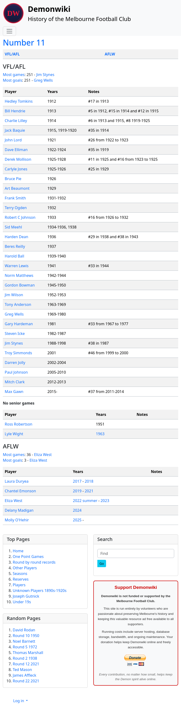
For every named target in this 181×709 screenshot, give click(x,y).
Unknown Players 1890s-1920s (39, 590)
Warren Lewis (17, 265)
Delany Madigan (19, 510)
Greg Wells (43, 80)
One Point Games (28, 556)
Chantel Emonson (20, 491)
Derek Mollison (18, 159)
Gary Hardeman (19, 323)
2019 (77, 491)
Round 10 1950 (26, 635)
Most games (14, 74)
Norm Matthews (19, 275)
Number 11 (24, 42)
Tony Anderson (18, 304)
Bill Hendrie (15, 111)
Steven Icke (15, 333)
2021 (89, 491)
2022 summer (85, 500)
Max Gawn (14, 391)
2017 (77, 481)
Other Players (25, 567)
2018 (89, 481)
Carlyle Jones (16, 169)
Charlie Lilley (16, 120)
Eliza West (43, 454)
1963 (100, 433)
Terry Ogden (16, 207)
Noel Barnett (24, 641)
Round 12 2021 (26, 664)
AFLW (110, 54)
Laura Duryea (17, 481)
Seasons (20, 573)
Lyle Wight (14, 433)
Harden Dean (16, 236)
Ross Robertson (18, 424)
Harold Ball (14, 256)
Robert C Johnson (20, 217)
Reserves (21, 579)
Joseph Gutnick (26, 596)
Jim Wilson (14, 294)
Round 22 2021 (26, 681)
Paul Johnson (16, 372)
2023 (105, 500)
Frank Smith (15, 198)
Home (18, 550)
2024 (77, 510)
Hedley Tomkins (19, 101)
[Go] (101, 563)
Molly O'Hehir (17, 520)
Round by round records (34, 562)
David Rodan (24, 630)
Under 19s (22, 601)
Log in (19, 700)
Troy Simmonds (18, 352)
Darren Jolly (15, 362)
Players (19, 584)
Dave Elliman (16, 149)
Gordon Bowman (20, 285)
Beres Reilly (15, 246)
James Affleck (24, 675)
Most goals (12, 80)
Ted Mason (22, 669)
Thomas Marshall (28, 652)
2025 (77, 520)
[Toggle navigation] (9, 31)
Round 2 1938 (25, 658)
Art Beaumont (17, 188)
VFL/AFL (12, 54)
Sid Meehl (13, 227)
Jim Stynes (45, 74)
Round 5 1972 (25, 647)
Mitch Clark (15, 381)
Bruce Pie (13, 178)
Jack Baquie (15, 130)
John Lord (13, 140)
